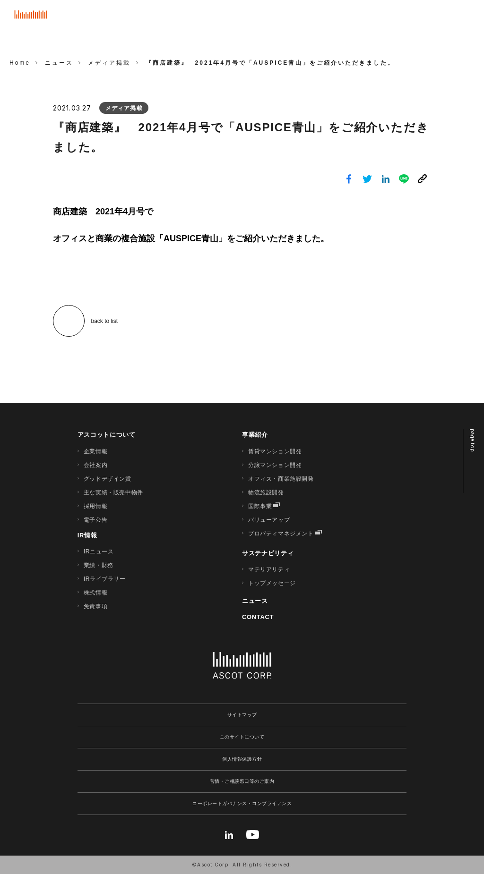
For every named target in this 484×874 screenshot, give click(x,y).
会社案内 (95, 465)
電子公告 (95, 520)
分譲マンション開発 (275, 465)
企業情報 (95, 451)
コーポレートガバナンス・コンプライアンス (242, 803)
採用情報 (95, 506)
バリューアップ (269, 520)
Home (19, 62)
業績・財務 (98, 565)
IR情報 (87, 535)
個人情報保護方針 (242, 759)
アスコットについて (107, 434)
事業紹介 (255, 434)
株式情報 (95, 592)
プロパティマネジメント (281, 533)
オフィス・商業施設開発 (281, 478)
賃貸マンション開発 (275, 451)
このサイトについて (242, 736)
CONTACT (258, 616)
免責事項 (95, 606)
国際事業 (260, 506)
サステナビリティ (268, 553)
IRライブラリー (105, 579)
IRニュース (99, 551)
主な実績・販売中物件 (113, 492)
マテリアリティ (269, 569)
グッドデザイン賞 (107, 478)
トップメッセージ (272, 583)
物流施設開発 (266, 492)
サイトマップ (242, 714)
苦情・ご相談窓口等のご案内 (242, 781)
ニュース (255, 600)
